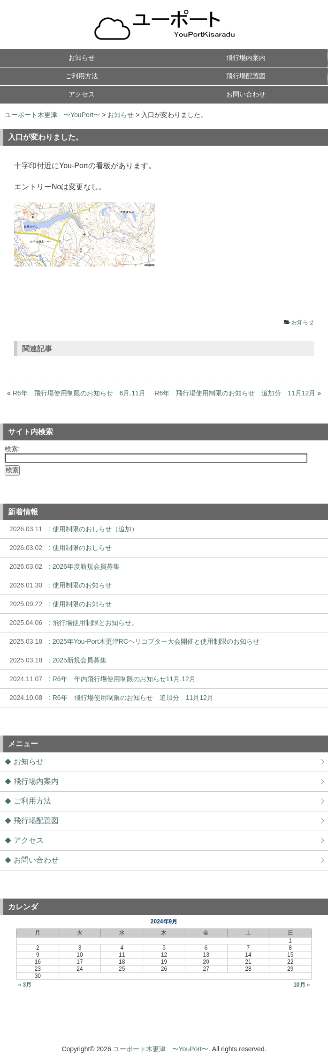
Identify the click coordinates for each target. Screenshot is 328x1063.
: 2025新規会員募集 (56, 660)
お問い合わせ (36, 860)
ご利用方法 (32, 801)
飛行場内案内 (36, 781)
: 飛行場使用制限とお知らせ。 (71, 622)
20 (206, 962)
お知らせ (120, 115)
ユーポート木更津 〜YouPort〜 (52, 115)
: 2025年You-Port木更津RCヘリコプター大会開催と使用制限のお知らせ (132, 641)
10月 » (301, 984)
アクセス (29, 840)
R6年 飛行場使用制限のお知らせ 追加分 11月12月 (234, 393)
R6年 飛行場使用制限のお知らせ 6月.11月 (79, 393)
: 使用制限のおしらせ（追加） (71, 529)
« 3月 (24, 984)
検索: (12, 449)
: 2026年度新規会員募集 (62, 566)
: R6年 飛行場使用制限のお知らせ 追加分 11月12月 (109, 697)
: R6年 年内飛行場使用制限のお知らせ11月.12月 (100, 679)
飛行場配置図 (36, 821)
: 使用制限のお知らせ (58, 585)
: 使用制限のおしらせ (58, 547)
